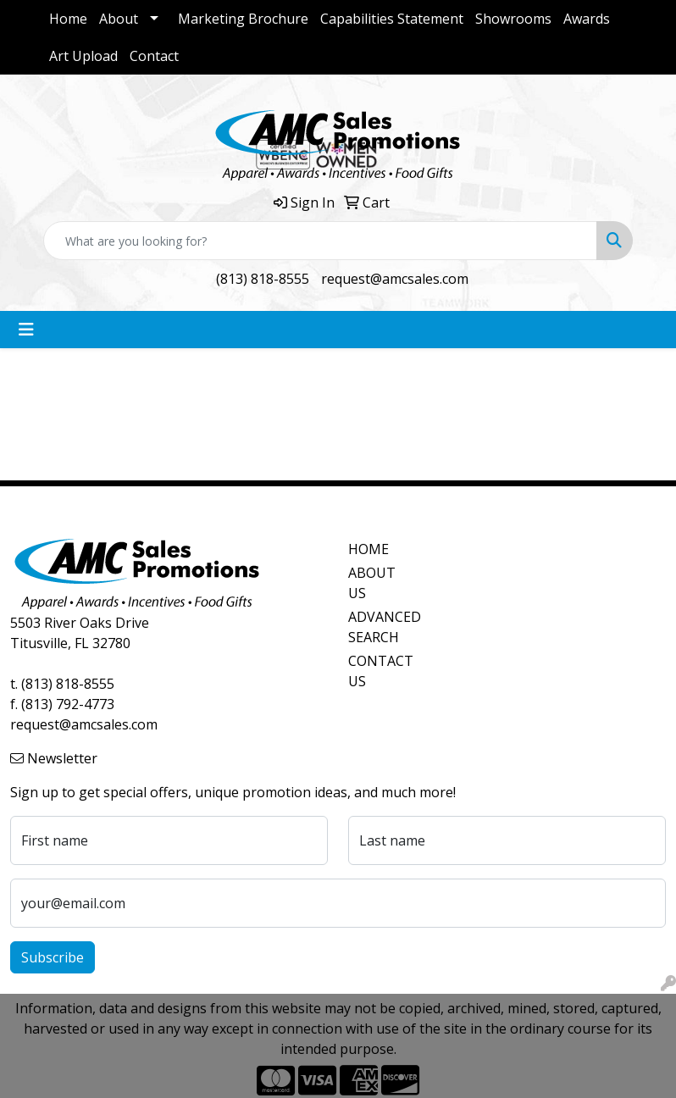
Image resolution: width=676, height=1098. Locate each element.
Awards (586, 18)
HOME (368, 549)
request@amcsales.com (394, 278)
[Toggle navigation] (26, 329)
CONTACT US (380, 671)
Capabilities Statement (391, 18)
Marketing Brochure (243, 18)
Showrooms (513, 18)
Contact (154, 56)
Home (68, 18)
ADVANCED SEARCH (380, 626)
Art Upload (83, 56)
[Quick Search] (320, 240)
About (118, 18)
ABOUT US (372, 582)
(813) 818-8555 (262, 278)
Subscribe (52, 957)
